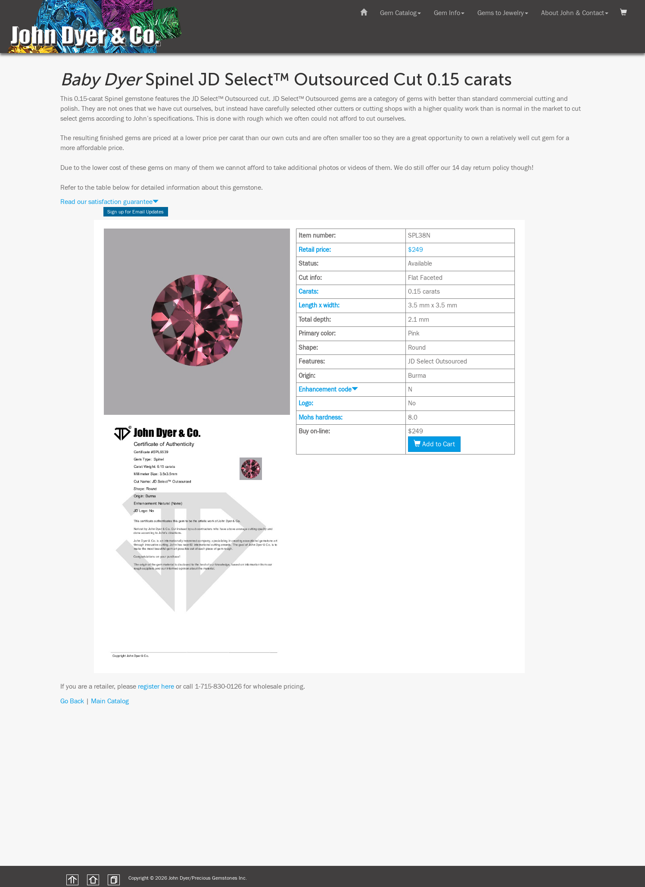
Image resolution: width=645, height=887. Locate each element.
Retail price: (315, 250)
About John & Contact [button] (574, 13)
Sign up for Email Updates (135, 212)
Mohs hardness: (321, 417)
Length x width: (319, 305)
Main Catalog (110, 701)
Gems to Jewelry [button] (502, 13)
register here (156, 686)
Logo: (306, 403)
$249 (415, 250)
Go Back (72, 701)
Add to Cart (434, 444)
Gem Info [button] (449, 13)
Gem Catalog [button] (400, 13)
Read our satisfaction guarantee (109, 202)
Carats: (308, 291)
